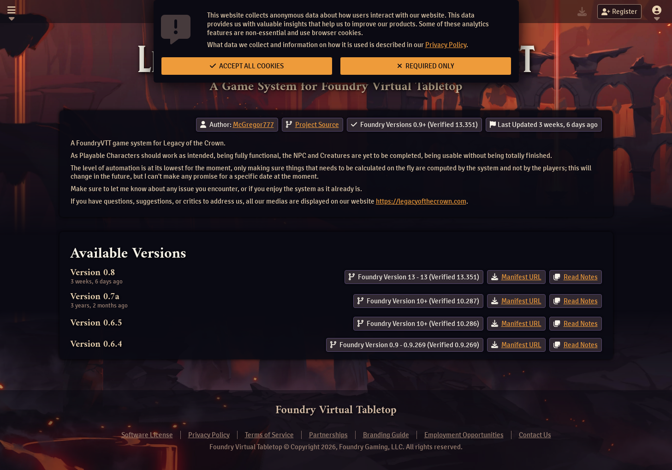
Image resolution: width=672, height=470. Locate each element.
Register (619, 11)
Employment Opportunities (464, 435)
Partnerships (328, 435)
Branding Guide (386, 435)
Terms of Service (269, 435)
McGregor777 (253, 125)
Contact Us (535, 435)
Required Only (425, 66)
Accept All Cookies (247, 66)
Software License (147, 435)
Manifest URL (521, 277)
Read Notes (581, 277)
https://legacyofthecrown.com (421, 201)
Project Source (317, 125)
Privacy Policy (445, 45)
